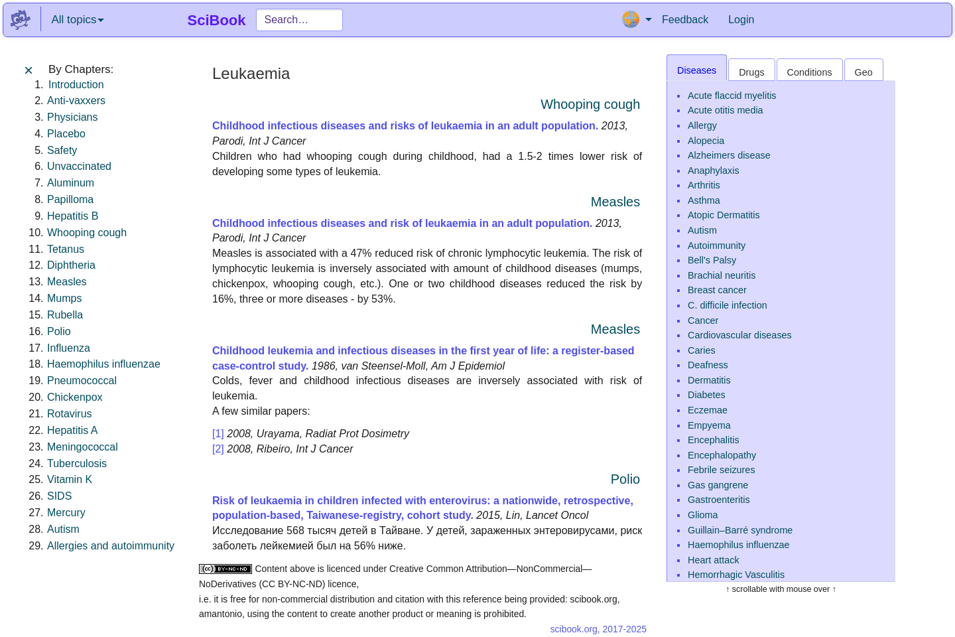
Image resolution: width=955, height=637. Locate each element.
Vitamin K (69, 479)
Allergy (702, 125)
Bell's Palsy (712, 260)
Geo (864, 72)
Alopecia (706, 140)
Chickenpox (75, 397)
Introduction (76, 84)
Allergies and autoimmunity (110, 545)
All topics (77, 19)
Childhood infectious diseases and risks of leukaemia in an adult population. (405, 125)
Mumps (64, 298)
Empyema (709, 425)
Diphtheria (71, 265)
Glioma (703, 515)
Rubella (65, 314)
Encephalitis (713, 440)
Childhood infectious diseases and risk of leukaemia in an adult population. (402, 223)
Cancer (703, 320)
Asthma (704, 200)
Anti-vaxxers (76, 100)
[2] (218, 449)
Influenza (68, 348)
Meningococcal (82, 447)
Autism (63, 529)
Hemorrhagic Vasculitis (736, 574)
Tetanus (65, 249)
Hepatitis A (72, 430)
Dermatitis (709, 380)
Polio (59, 331)
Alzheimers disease (729, 155)
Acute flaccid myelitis (732, 95)
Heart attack (713, 560)
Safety (62, 150)
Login (741, 19)
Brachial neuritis (721, 275)
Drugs (751, 72)
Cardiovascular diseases (740, 335)
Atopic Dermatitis (724, 215)
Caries (702, 350)
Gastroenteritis (719, 499)
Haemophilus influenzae (103, 364)
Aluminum (70, 182)
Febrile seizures (721, 469)
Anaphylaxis (713, 170)
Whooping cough (87, 232)
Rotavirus (69, 413)
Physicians (72, 117)
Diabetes (707, 394)
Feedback (685, 19)
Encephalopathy (722, 455)
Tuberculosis (77, 463)
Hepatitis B (72, 216)
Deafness (708, 365)
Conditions (809, 72)
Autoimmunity (716, 245)
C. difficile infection (727, 305)
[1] (218, 433)
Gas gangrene (718, 485)
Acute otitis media (725, 110)
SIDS (59, 496)
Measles (67, 281)
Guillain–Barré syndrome (740, 530)
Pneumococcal (82, 380)
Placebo (66, 133)
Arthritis (704, 185)
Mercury (66, 512)
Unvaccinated (79, 166)
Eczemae (708, 410)
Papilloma (70, 199)
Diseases (696, 70)
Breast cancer (717, 290)
